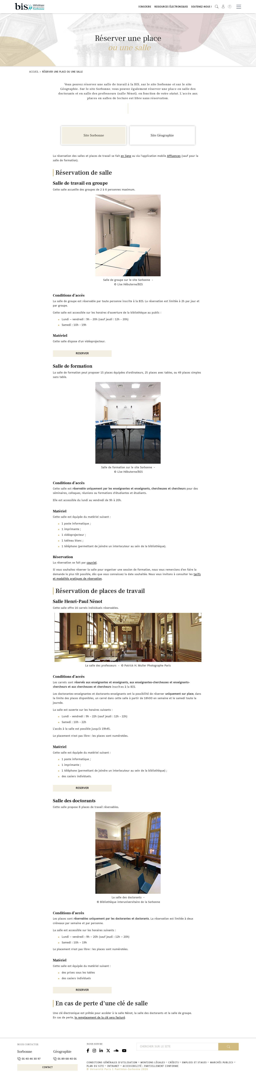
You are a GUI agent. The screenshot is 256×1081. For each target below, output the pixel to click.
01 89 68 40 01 (65, 1059)
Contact (47, 1067)
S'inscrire (144, 7)
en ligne (126, 156)
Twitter (108, 1050)
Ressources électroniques (171, 7)
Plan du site (95, 1066)
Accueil (34, 72)
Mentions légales (153, 1063)
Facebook (88, 1050)
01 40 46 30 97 (28, 1059)
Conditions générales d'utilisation (112, 1063)
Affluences (174, 156)
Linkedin (101, 1050)
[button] (216, 6)
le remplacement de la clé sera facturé (100, 1017)
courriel (91, 562)
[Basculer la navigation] (238, 7)
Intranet (113, 1066)
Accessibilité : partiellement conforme (150, 1066)
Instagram (94, 1050)
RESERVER (82, 353)
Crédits (173, 1063)
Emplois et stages (194, 1063)
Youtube (124, 1050)
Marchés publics (221, 1063)
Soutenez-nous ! (201, 7)
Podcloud (116, 1050)
